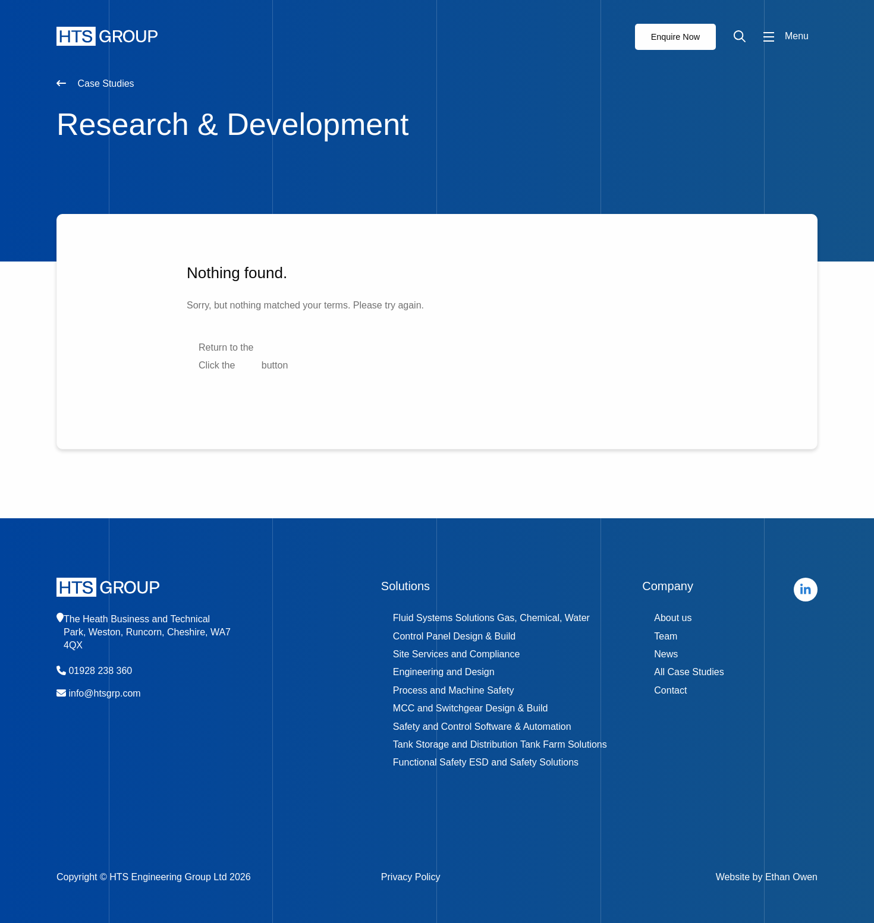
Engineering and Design (444, 672)
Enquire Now (675, 37)
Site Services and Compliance (456, 654)
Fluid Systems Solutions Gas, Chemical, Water (491, 618)
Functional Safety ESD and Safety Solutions (486, 762)
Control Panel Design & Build (454, 636)
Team (665, 636)
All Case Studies (689, 672)
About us (672, 618)
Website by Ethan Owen (767, 877)
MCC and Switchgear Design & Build (470, 708)
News (666, 654)
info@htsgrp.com (104, 693)
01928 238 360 (100, 671)
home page (280, 347)
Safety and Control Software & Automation (482, 727)
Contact (670, 690)
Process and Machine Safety (453, 690)
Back (248, 365)
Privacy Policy (411, 877)
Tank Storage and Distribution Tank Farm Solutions (500, 744)
